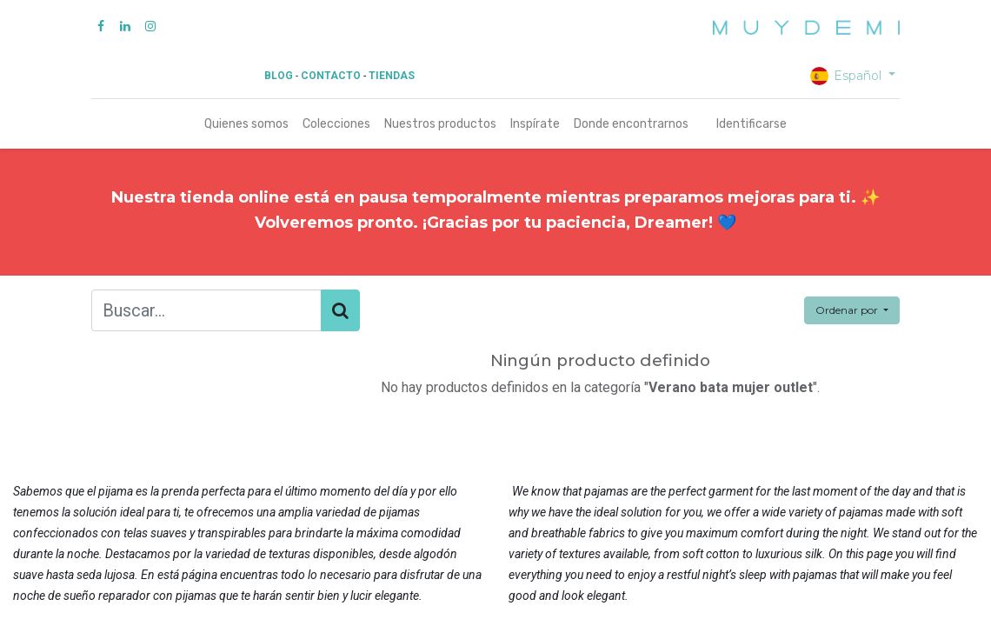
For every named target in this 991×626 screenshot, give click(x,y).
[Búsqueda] (340, 310)
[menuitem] (246, 124)
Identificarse (751, 124)
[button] (852, 310)
